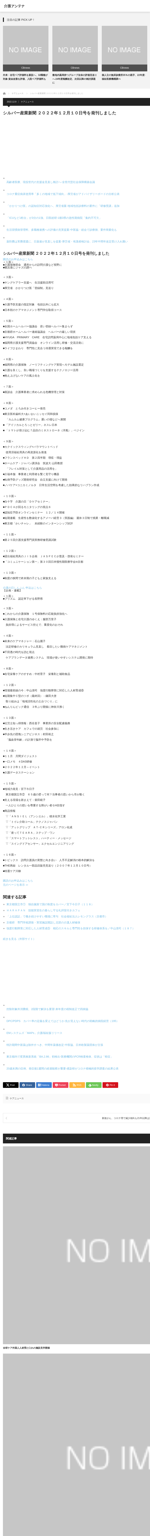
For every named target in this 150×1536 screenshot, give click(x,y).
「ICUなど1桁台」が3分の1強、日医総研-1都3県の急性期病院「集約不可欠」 (54, 217)
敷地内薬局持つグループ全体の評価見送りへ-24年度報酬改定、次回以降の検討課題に (74, 79)
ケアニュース (27, 101)
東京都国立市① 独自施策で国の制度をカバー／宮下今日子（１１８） (50, 904)
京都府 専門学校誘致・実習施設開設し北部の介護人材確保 (43, 922)
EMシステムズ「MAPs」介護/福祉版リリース (34, 1032)
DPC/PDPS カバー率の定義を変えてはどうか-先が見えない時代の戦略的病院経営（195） (62, 1021)
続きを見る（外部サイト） (19, 938)
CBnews (25, 67)
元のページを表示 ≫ (15, 884)
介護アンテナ (14, 6)
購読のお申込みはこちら (18, 259)
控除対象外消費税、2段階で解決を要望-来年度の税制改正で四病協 (47, 1009)
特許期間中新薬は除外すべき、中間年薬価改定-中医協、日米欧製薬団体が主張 (54, 1044)
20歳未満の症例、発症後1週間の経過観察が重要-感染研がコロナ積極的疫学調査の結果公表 (62, 1068)
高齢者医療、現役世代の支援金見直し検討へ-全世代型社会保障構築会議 (50, 182)
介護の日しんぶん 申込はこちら (22, 587)
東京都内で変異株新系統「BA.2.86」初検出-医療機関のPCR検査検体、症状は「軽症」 (59, 1056)
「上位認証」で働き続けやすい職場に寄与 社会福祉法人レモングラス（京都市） (57, 916)
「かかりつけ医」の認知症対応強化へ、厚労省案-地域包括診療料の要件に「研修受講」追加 (63, 205)
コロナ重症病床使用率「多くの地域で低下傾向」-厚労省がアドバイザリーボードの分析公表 (63, 194)
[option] (25, 53)
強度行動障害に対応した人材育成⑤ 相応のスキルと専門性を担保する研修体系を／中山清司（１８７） (70, 928)
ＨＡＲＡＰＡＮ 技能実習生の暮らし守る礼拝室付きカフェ (43, 910)
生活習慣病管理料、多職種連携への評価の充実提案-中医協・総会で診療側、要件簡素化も (61, 229)
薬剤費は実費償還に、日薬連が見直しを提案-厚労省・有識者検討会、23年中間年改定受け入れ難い (67, 241)
